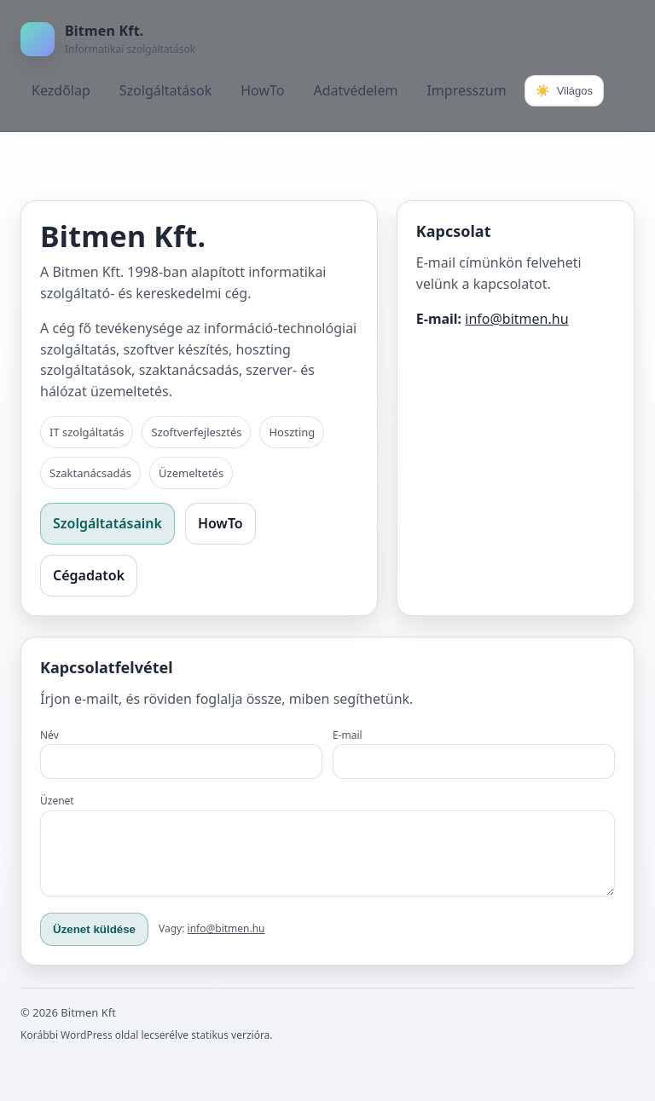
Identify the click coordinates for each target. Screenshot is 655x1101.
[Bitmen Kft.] (107, 38)
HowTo (262, 90)
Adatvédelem (355, 90)
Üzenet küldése (94, 942)
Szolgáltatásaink (107, 523)
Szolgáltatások (165, 90)
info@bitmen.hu (516, 318)
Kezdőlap (61, 90)
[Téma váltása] (564, 91)
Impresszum (466, 90)
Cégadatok (89, 575)
